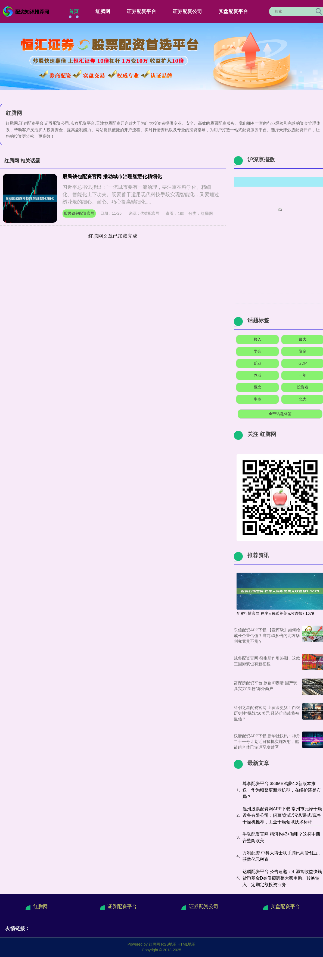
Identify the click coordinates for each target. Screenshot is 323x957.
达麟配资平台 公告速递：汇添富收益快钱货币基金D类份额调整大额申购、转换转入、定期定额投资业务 (282, 878)
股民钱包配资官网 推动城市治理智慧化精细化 (112, 176)
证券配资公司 (187, 11)
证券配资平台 (141, 11)
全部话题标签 (280, 414)
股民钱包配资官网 (79, 213)
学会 (257, 351)
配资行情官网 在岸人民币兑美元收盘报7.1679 (275, 613)
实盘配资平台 (233, 11)
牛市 (257, 399)
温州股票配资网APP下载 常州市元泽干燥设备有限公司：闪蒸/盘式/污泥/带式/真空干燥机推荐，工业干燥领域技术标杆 (282, 815)
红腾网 (102, 11)
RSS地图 (168, 944)
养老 (257, 375)
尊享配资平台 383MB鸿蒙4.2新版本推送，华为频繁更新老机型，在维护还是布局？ (282, 790)
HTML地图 (186, 944)
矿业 (257, 363)
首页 (74, 11)
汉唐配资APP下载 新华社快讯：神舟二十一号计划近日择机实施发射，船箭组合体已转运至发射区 (267, 741)
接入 (257, 339)
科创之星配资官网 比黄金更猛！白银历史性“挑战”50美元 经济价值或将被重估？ (267, 713)
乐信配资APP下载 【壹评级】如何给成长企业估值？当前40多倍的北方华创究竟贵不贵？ (267, 635)
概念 (257, 387)
